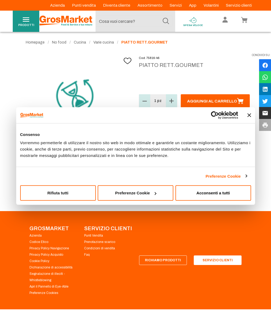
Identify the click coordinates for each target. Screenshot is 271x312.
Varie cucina (103, 43)
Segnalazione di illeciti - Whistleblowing (47, 277)
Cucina (80, 43)
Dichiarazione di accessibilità (50, 268)
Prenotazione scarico (99, 242)
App (193, 5)
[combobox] (134, 21)
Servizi (176, 5)
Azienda (58, 5)
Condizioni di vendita (99, 248)
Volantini (212, 5)
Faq (87, 255)
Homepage (35, 43)
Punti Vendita (93, 236)
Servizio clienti (239, 5)
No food (59, 43)
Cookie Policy (39, 261)
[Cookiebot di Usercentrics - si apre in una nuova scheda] (215, 115)
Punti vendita (84, 5)
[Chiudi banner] (249, 115)
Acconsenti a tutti (213, 193)
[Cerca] (166, 21)
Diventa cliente (117, 5)
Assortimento (150, 5)
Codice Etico (38, 242)
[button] (144, 101)
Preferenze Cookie (223, 176)
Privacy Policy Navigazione (49, 248)
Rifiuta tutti (57, 193)
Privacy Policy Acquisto (46, 255)
